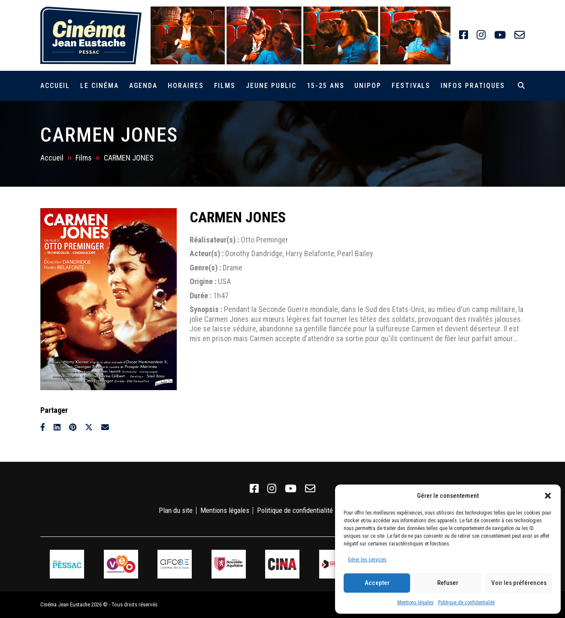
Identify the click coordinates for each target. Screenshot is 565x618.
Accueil (55, 86)
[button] (548, 495)
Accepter (377, 583)
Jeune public (271, 86)
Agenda (143, 86)
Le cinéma (99, 86)
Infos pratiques (473, 86)
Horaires (185, 86)
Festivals (411, 86)
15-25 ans (325, 86)
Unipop (367, 86)
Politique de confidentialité (466, 603)
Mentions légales (415, 603)
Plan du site (176, 510)
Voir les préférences (519, 583)
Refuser (447, 583)
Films (225, 86)
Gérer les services (367, 560)
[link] (463, 35)
